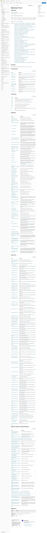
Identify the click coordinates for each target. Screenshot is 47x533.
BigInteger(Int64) (13, 81)
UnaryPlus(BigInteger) (13, 421)
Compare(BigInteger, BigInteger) (15, 122)
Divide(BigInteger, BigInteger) (14, 146)
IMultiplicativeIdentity (17, 49)
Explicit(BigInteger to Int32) (14, 292)
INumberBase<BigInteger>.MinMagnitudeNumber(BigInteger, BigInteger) (15, 486)
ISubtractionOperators (17, 57)
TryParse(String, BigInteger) (14, 243)
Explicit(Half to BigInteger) (14, 321)
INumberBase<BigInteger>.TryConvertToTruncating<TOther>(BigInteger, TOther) (15, 503)
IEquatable (26, 23)
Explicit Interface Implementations (42, 12)
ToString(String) (13, 229)
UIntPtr (25, 375)
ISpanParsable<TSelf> (29, 25)
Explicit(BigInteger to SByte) (14, 298)
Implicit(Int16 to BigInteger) (14, 349)
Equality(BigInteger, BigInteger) (14, 268)
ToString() (12, 221)
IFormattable (33, 23)
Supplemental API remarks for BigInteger (26, 66)
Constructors (39, 8)
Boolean (27, 36)
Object (15, 21)
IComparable (16, 23)
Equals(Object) (13, 155)
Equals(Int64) (12, 153)
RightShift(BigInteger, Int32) (14, 416)
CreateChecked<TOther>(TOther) (15, 139)
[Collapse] (9, 5)
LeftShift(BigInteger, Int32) (14, 388)
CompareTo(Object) (13, 131)
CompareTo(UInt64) (13, 134)
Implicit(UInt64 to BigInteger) (14, 371)
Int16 (33, 300)
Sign (11, 108)
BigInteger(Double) (13, 77)
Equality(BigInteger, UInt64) (14, 272)
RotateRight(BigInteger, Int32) (14, 214)
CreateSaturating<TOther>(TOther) (15, 142)
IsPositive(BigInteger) (13, 172)
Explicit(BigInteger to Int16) (14, 290)
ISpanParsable (21, 25)
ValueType (18, 21)
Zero (11, 110)
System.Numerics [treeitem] (3, 9)
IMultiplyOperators (16, 50)
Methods (39, 10)
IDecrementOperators (29, 37)
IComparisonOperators (17, 36)
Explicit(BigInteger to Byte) (14, 281)
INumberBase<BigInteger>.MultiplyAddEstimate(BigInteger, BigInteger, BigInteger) (15, 489)
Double (33, 286)
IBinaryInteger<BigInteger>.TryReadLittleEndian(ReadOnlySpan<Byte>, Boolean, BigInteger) (21, 439)
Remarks (39, 7)
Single (27, 322)
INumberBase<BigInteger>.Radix (15, 491)
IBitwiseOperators (16, 33)
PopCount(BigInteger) (13, 208)
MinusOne (12, 105)
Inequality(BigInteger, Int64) (14, 380)
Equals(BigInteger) (13, 151)
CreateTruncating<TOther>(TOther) (15, 144)
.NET (14, 5)
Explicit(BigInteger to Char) (14, 283)
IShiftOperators (16, 54)
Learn (11, 5)
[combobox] (5, 6)
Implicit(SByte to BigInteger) (14, 357)
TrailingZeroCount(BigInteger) (14, 231)
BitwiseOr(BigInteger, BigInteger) (15, 263)
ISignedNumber (16, 55)
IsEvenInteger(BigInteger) (14, 168)
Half (27, 287)
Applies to (39, 13)
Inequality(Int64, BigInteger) (14, 384)
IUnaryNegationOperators (17, 59)
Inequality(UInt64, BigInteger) (14, 386)
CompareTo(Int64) (13, 128)
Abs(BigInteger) (13, 117)
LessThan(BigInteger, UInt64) (14, 394)
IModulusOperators (16, 46)
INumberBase (16, 53)
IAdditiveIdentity (26, 29)
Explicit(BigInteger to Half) (14, 287)
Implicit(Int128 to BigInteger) (14, 348)
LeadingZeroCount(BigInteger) (14, 175)
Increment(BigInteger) (13, 376)
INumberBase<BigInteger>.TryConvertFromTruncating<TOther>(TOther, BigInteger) (20, 495)
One (29, 100)
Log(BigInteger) (13, 178)
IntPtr (24, 356)
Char (27, 283)
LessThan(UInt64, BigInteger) (14, 398)
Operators (39, 11)
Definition (39, 6)
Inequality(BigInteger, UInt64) (14, 382)
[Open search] (43, 1)
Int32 (22, 54)
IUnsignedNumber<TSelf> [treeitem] (4, 76)
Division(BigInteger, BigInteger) (14, 266)
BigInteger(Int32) (13, 79)
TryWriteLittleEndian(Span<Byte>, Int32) (25, 434)
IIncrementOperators (17, 45)
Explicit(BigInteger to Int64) (14, 294)
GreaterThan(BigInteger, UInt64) (15, 328)
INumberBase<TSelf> (24, 53)
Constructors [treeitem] (3, 13)
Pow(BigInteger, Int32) (13, 209)
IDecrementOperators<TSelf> (18, 38)
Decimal (28, 318)
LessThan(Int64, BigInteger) (14, 396)
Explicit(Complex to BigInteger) (14, 317)
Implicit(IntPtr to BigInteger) (14, 356)
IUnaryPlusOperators (17, 62)
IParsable (26, 24)
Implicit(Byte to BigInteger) (14, 345)
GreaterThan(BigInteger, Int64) (14, 326)
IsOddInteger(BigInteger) (14, 171)
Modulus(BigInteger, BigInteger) (14, 411)
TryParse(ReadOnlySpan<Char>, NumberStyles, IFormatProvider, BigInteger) (15, 241)
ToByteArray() (12, 217)
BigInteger (23, 23)
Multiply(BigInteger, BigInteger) (14, 191)
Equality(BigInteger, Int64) (14, 270)
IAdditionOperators (16, 28)
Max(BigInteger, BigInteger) (14, 182)
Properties (39, 9)
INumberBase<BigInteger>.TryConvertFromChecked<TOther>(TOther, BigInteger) (20, 492)
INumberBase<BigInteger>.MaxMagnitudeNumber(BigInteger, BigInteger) (15, 483)
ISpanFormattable (16, 25)
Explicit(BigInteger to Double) (14, 286)
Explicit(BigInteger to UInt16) (14, 305)
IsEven (12, 99)
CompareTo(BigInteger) (13, 125)
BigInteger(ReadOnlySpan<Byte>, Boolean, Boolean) (13, 85)
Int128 (24, 348)
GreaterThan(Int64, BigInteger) (14, 330)
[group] (23, 19)
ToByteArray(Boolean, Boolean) (14, 218)
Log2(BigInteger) (13, 181)
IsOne (12, 100)
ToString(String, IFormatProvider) (15, 226)
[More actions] (35, 5)
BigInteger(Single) (13, 86)
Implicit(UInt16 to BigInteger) (14, 363)
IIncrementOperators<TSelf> (27, 45)
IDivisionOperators (16, 40)
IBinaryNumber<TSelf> (25, 32)
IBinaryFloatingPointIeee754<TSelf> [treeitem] (5, 27)
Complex (25, 317)
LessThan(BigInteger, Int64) (14, 392)
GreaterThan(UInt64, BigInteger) (15, 332)
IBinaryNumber (16, 32)
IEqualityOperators (16, 42)
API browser (17, 5)
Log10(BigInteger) (13, 179)
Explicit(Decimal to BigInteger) (14, 318)
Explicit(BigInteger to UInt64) (14, 312)
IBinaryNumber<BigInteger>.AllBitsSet (15, 445)
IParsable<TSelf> (33, 24)
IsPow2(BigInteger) (13, 174)
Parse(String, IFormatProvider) (14, 199)
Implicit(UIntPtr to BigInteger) (14, 375)
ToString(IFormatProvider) (14, 223)
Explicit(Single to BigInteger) (14, 322)
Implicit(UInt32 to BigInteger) (14, 367)
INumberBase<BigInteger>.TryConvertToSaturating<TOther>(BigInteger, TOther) (15, 500)
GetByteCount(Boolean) (14, 162)
